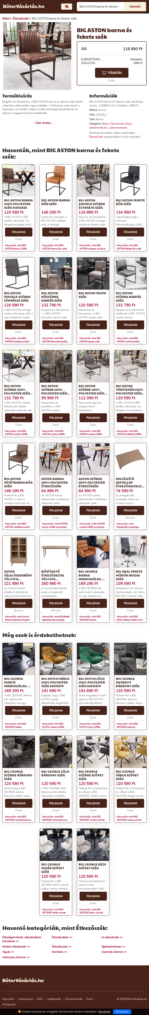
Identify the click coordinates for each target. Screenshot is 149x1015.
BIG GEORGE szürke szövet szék (91, 775)
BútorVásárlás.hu (23, 6)
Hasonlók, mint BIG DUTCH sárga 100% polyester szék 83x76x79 (55, 727)
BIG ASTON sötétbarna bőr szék (18, 482)
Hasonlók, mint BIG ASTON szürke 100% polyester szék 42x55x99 (55, 434)
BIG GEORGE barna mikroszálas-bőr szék (90, 577)
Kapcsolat (8, 999)
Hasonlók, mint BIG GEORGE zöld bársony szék (54, 820)
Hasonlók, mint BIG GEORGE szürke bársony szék (18, 820)
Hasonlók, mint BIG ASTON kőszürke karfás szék (55, 341)
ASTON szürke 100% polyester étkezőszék (92, 482)
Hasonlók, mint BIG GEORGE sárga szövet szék (129, 820)
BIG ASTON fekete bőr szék (130, 202)
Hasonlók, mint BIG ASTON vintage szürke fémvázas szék (17, 341)
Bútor (105, 124)
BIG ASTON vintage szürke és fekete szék (92, 204)
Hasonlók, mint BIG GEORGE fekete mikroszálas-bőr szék (17, 727)
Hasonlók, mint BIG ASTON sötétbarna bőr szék (17, 527)
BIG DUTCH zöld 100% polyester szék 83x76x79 (92, 682)
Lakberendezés (118, 127)
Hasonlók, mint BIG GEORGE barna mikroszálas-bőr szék (91, 620)
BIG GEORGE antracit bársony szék (127, 682)
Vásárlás (112, 72)
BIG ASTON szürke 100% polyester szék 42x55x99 (54, 391)
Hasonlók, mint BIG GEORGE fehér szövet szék (53, 913)
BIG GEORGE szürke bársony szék (18, 775)
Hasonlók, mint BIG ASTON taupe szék (90, 340)
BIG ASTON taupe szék (92, 295)
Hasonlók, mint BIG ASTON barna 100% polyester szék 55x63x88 (18, 249)
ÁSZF (40, 999)
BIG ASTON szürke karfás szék (128, 297)
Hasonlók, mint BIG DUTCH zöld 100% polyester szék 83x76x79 (92, 727)
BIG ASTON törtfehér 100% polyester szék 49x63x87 (129, 391)
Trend (89, 999)
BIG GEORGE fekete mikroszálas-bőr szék (15, 684)
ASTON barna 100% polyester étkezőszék (54, 482)
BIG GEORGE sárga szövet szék (127, 775)
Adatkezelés (54, 999)
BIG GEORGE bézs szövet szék (92, 866)
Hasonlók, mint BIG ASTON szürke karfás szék (128, 341)
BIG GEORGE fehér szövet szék (52, 868)
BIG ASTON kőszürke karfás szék (51, 297)
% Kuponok (9, 1004)
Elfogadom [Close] (122, 1011)
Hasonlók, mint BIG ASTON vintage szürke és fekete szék (93, 249)
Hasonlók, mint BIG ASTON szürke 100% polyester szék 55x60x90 (18, 434)
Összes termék (73, 999)
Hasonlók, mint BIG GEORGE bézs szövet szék (91, 913)
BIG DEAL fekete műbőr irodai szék (129, 575)
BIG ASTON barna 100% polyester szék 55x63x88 (18, 204)
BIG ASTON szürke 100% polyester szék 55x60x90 (17, 391)
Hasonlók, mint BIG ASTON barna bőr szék (54, 247)
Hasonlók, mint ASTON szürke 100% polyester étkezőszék (92, 527)
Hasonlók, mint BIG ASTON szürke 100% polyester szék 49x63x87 (92, 434)
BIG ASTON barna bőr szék (55, 202)
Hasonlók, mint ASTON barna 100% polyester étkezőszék (55, 527)
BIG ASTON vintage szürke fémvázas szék (17, 297)
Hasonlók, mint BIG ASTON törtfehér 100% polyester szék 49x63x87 (130, 434)
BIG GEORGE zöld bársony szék (55, 773)
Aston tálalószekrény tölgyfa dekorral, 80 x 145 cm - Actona (18, 579)
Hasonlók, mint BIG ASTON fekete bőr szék (129, 247)
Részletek (19, 232)
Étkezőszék (117, 124)
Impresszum (26, 999)
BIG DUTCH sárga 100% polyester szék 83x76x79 (55, 682)
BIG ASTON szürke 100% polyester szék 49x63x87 (91, 391)
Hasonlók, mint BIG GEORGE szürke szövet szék (91, 820)
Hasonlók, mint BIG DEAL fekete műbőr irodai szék (130, 620)
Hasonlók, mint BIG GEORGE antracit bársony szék (127, 727)
